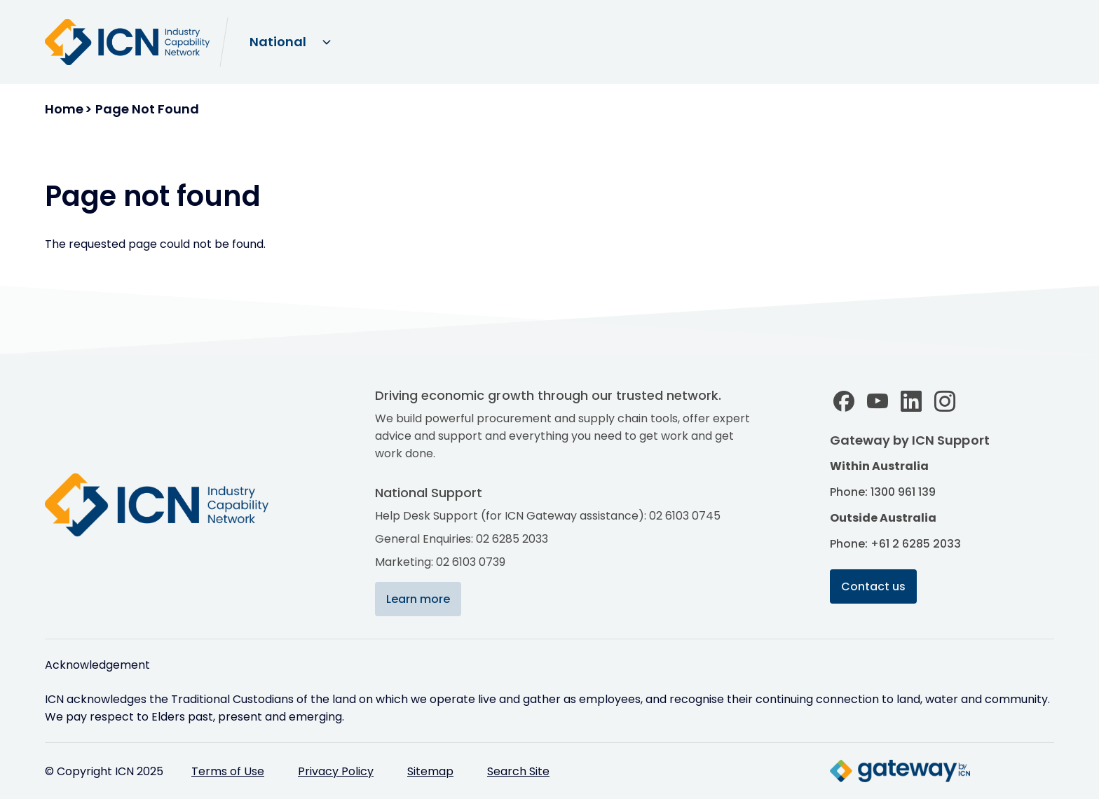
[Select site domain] (289, 42)
